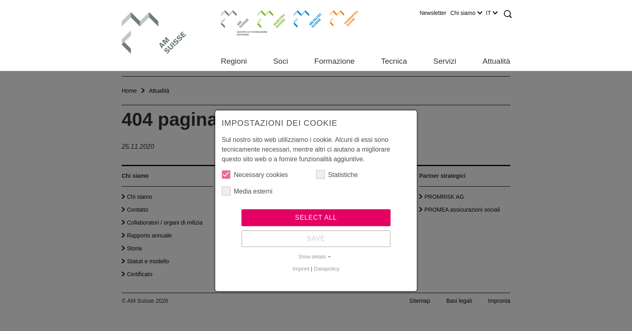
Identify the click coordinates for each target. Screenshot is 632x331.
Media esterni (247, 191)
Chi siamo (466, 13)
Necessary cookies (255, 174)
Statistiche (337, 174)
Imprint (301, 269)
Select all (316, 217)
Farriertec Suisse (340, 18)
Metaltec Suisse (302, 18)
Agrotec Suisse (265, 18)
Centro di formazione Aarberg (233, 22)
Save (316, 238)
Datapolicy (326, 269)
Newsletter (433, 13)
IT (491, 13)
